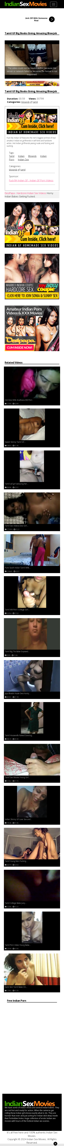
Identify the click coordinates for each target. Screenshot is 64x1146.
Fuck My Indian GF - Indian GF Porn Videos (31, 180)
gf (31, 101)
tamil (35, 101)
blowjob (25, 101)
